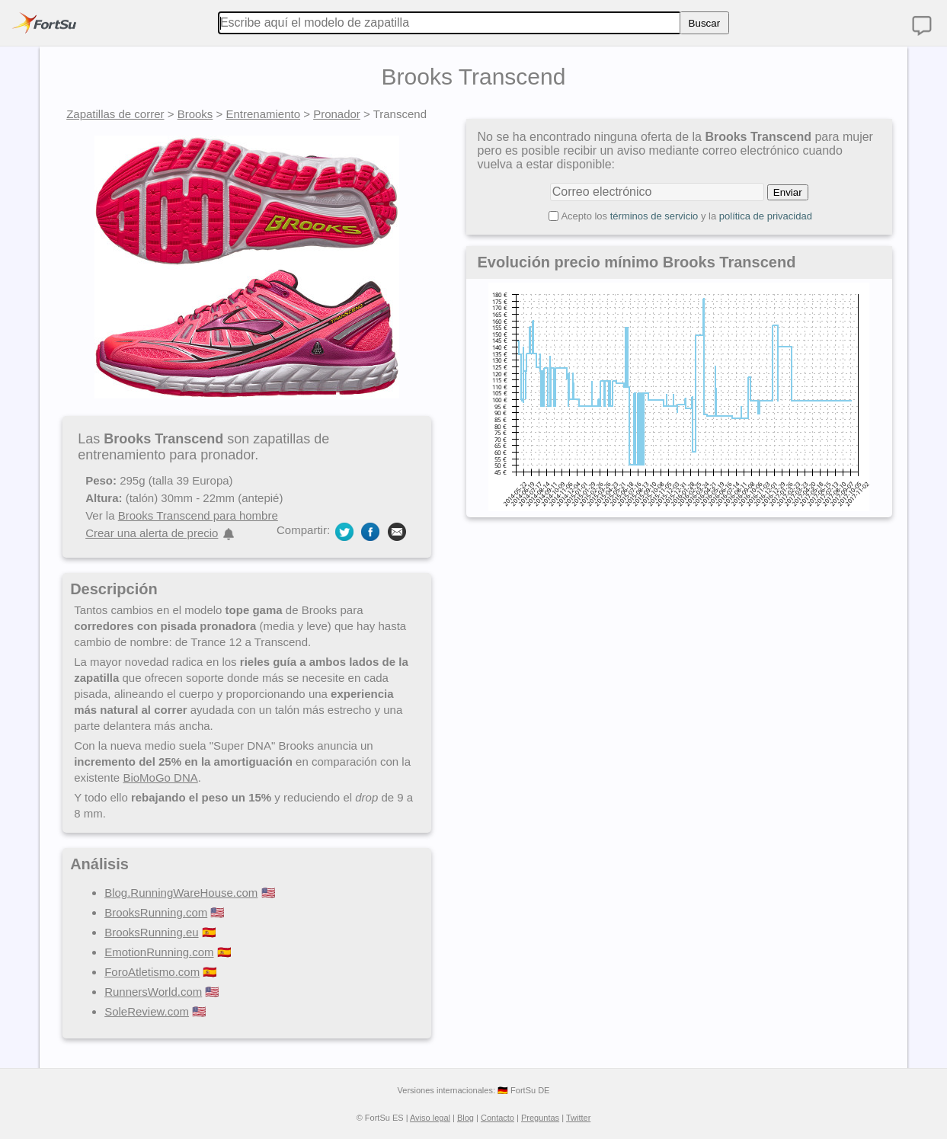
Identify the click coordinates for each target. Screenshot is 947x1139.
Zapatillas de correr (115, 113)
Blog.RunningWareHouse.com (181, 892)
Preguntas (540, 1117)
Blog (465, 1117)
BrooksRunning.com (155, 912)
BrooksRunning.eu (151, 932)
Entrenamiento (263, 113)
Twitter (578, 1117)
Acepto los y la (686, 216)
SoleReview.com (146, 1011)
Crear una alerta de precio (151, 532)
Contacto (497, 1117)
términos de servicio (654, 216)
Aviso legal (430, 1117)
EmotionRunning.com (158, 951)
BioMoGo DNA (160, 777)
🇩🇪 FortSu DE (523, 1090)
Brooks (195, 113)
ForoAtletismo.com (152, 971)
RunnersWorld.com (153, 991)
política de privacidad (765, 216)
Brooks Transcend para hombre (198, 515)
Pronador (336, 113)
